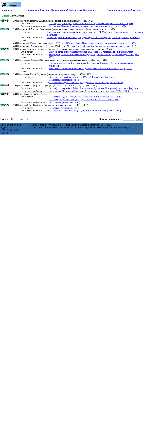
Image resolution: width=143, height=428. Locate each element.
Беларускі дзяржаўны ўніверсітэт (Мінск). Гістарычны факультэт (82, 77)
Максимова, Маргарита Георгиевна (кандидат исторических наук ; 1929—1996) (89, 91)
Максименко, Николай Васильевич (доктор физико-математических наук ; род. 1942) (91, 68)
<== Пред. (12, 119)
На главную (7, 10)
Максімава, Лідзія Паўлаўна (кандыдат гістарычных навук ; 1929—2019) (85, 96)
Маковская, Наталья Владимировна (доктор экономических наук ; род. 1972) (87, 26)
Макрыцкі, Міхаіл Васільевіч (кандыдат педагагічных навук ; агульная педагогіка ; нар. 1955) (93, 37)
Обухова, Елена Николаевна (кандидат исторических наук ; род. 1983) (101, 43)
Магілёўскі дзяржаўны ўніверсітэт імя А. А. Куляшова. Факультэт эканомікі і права (91, 23)
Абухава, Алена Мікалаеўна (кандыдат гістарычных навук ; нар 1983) (101, 46)
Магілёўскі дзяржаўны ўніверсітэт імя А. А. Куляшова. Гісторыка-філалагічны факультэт (94, 88)
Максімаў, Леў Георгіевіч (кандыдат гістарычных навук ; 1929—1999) (84, 99)
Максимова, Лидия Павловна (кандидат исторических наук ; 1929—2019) (86, 82)
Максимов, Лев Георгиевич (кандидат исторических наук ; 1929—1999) (85, 110)
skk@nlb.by (5, 133)
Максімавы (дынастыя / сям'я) (64, 79)
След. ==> (24, 119)
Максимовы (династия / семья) (64, 102)
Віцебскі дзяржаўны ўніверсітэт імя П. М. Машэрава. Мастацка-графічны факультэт (91, 51)
